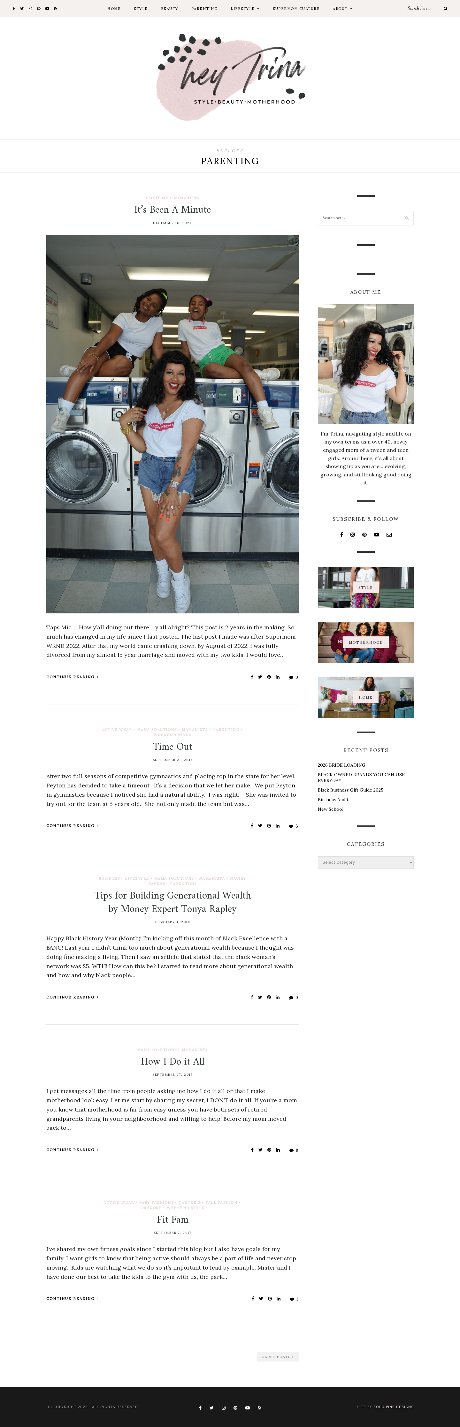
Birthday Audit (333, 799)
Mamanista (186, 198)
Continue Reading (72, 677)
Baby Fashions (156, 1202)
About (340, 8)
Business (109, 878)
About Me (156, 198)
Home (114, 8)
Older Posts (278, 1357)
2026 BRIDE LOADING (341, 765)
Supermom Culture (296, 8)
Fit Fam (172, 1220)
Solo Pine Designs (393, 1407)
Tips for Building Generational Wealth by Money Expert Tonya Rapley (173, 902)
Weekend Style (173, 735)
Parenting (204, 8)
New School (330, 809)
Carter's (189, 1202)
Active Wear (117, 729)
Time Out (172, 747)
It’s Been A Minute (172, 210)
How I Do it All (172, 1062)
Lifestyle (243, 8)
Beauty (169, 8)
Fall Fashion (221, 1202)
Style (141, 8)
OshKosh (151, 1208)
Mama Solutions (157, 729)
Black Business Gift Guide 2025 (350, 790)
